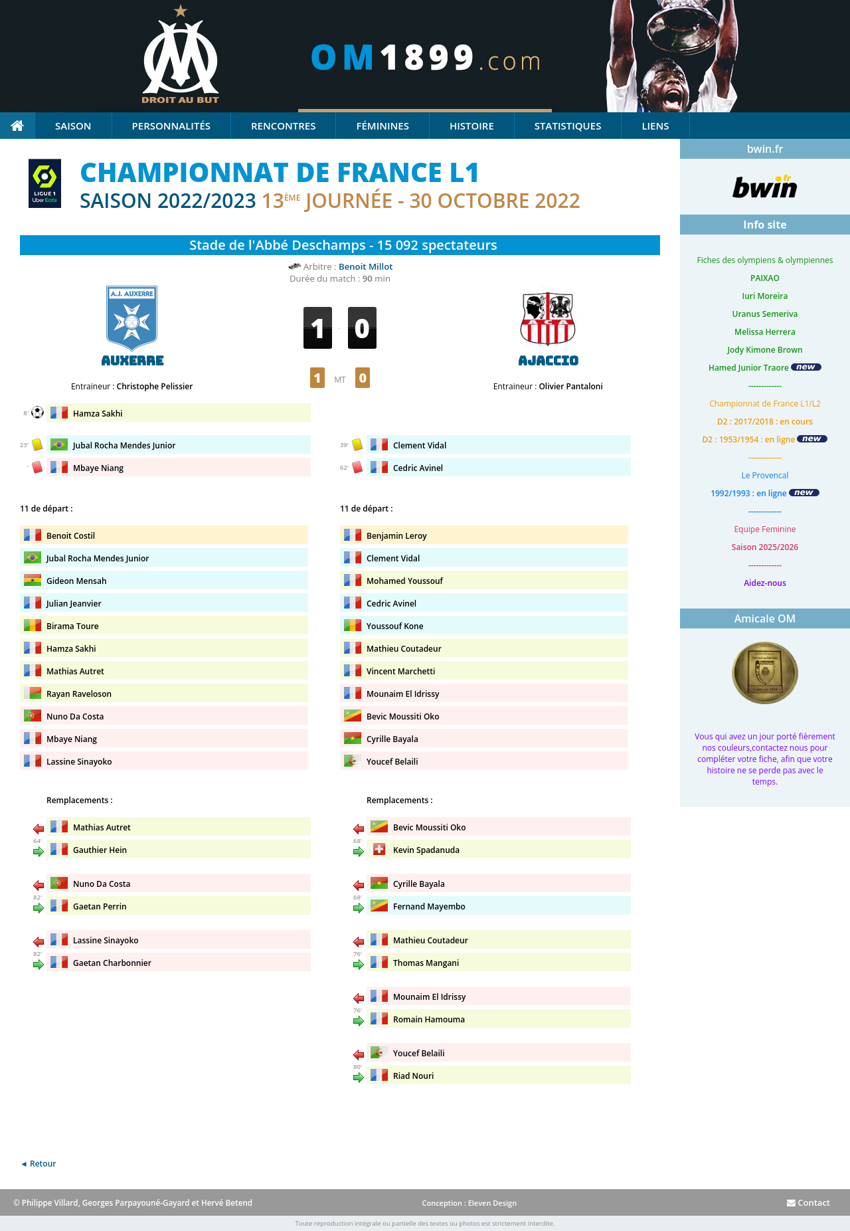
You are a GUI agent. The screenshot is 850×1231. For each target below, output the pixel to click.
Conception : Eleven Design (469, 1203)
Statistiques (568, 125)
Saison (73, 125)
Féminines (382, 125)
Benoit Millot (365, 266)
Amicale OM (765, 618)
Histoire (472, 125)
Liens (655, 125)
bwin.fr (765, 149)
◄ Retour (38, 1163)
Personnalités (171, 125)
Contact (808, 1202)
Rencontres (283, 125)
